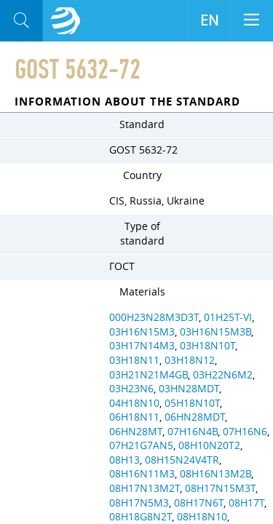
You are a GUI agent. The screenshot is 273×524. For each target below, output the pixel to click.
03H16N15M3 (142, 331)
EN (209, 20)
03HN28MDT (189, 388)
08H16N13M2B (215, 473)
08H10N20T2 (209, 445)
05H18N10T (192, 403)
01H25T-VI (228, 317)
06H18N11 (134, 417)
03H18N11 (134, 360)
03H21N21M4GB (148, 374)
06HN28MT (135, 431)
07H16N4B (192, 431)
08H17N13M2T (144, 488)
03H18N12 (190, 360)
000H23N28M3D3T (154, 317)
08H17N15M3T (220, 488)
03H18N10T (207, 345)
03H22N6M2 (223, 374)
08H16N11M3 (142, 473)
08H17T (246, 502)
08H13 (124, 460)
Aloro (65, 21)
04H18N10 (134, 403)
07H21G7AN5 (141, 445)
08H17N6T (198, 502)
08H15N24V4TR (182, 460)
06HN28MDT (195, 417)
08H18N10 (202, 516)
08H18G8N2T (140, 516)
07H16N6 (245, 431)
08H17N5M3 (139, 502)
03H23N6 (131, 388)
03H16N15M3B (215, 331)
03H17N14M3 (142, 345)
